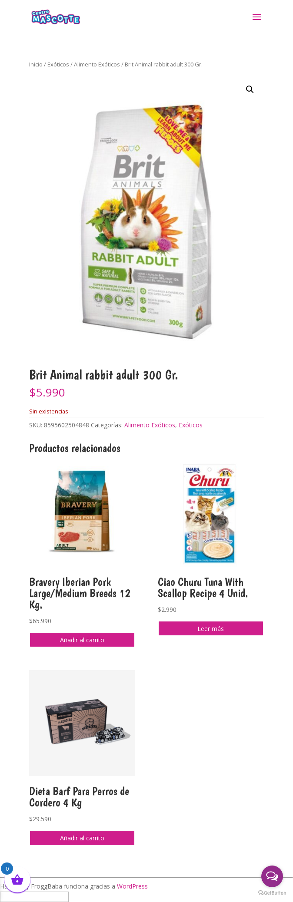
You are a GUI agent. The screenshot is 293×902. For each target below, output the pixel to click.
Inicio (36, 64)
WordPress (132, 886)
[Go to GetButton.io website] (272, 893)
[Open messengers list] (272, 876)
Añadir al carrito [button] (82, 640)
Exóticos (58, 64)
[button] (250, 89)
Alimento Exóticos (97, 64)
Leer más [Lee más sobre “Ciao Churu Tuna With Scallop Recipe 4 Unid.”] (210, 628)
